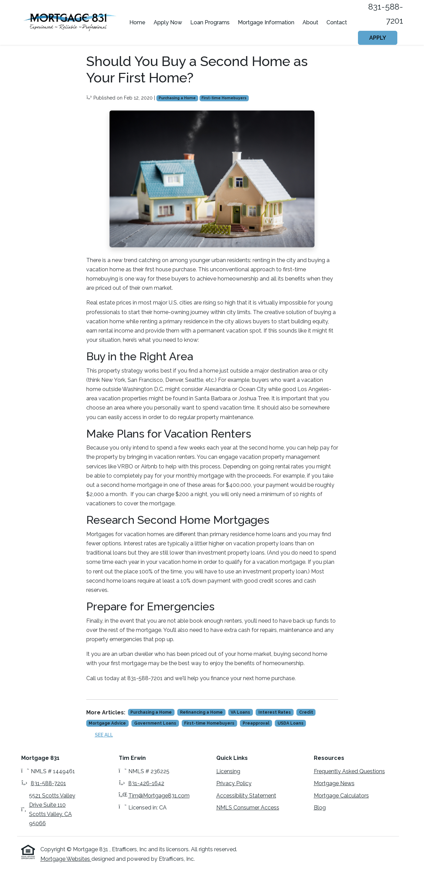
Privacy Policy (234, 783)
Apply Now (168, 22)
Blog (320, 807)
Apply (377, 38)
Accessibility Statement (246, 795)
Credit (306, 712)
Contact (336, 22)
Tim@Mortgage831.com (159, 795)
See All (104, 735)
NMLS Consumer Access (247, 807)
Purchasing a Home (177, 98)
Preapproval (256, 723)
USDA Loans (291, 723)
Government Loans (155, 723)
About (310, 22)
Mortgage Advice (107, 723)
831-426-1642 (146, 783)
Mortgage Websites (65, 859)
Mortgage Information (266, 22)
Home (137, 22)
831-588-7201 (48, 783)
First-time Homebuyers (224, 98)
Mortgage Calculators (341, 795)
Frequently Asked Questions (349, 771)
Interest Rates (274, 712)
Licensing (228, 771)
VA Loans (240, 712)
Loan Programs (210, 22)
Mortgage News (334, 783)
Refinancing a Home (201, 712)
